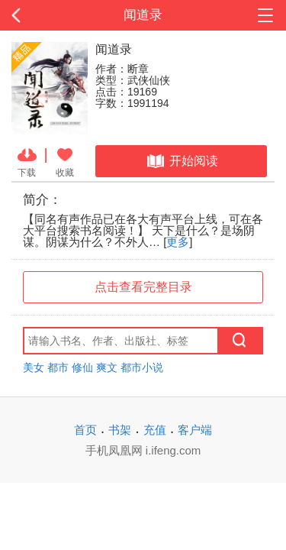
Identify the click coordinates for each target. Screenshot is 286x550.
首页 (85, 429)
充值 (154, 429)
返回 (28, 15)
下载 (27, 161)
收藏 (65, 161)
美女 (33, 367)
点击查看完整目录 (143, 286)
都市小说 (142, 367)
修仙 (82, 367)
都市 (58, 367)
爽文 (106, 367)
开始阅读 (181, 161)
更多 (177, 241)
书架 (119, 429)
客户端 (195, 429)
